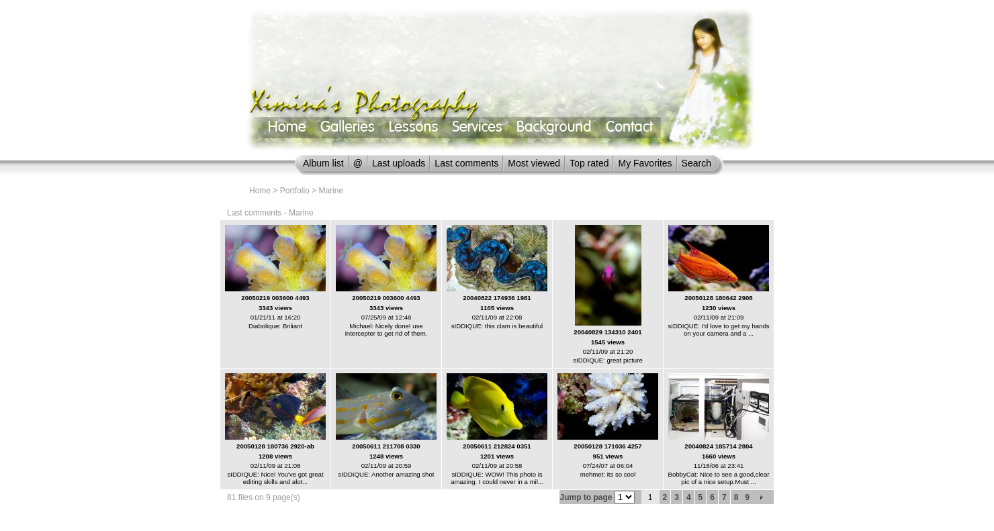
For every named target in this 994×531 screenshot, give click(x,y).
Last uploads (398, 163)
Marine (330, 190)
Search (696, 163)
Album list (323, 163)
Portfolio (295, 190)
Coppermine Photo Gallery (513, 521)
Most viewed (534, 163)
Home (260, 190)
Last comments (466, 163)
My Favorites (645, 163)
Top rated (589, 163)
